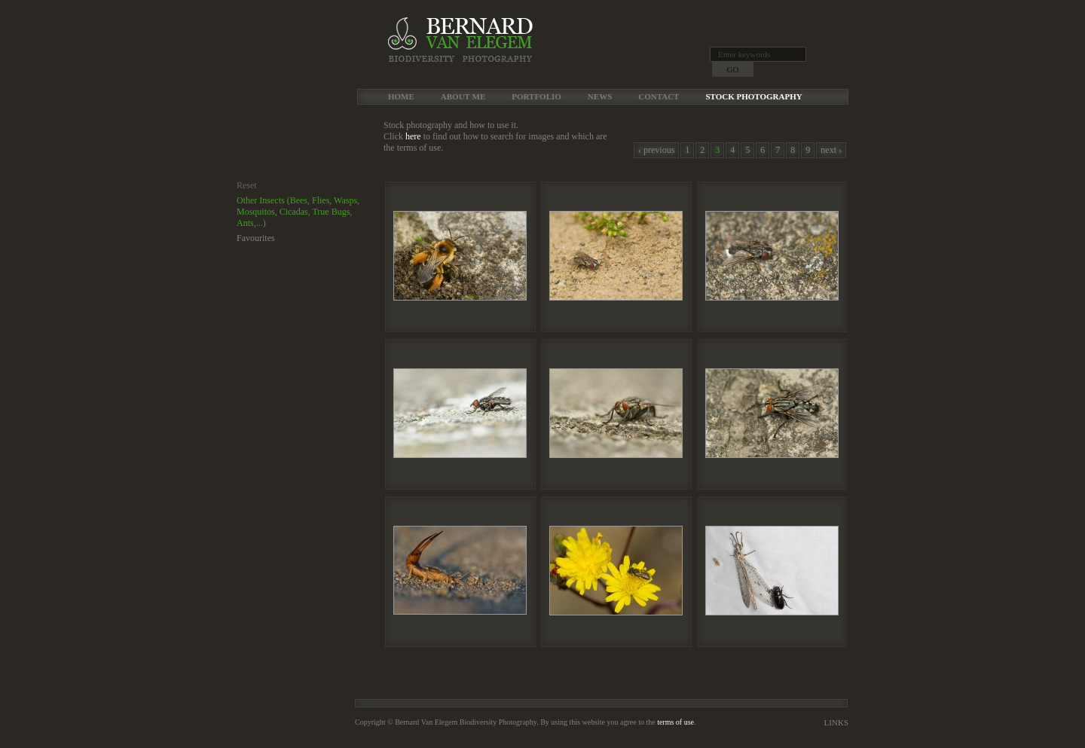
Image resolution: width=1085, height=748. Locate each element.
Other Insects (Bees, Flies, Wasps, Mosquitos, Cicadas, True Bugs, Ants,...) (298, 211)
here (413, 136)
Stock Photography (753, 96)
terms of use (675, 722)
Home (401, 96)
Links (836, 722)
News (600, 96)
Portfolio (536, 96)
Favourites (256, 238)
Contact (658, 96)
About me (463, 96)
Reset (247, 185)
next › (831, 150)
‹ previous (656, 150)
